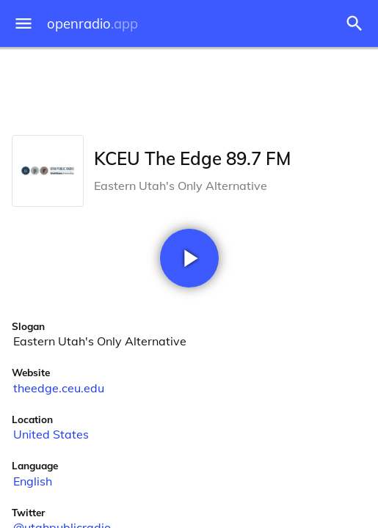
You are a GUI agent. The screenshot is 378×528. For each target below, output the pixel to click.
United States (51, 434)
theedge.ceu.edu (58, 388)
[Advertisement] (189, 88)
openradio (92, 23)
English (32, 481)
